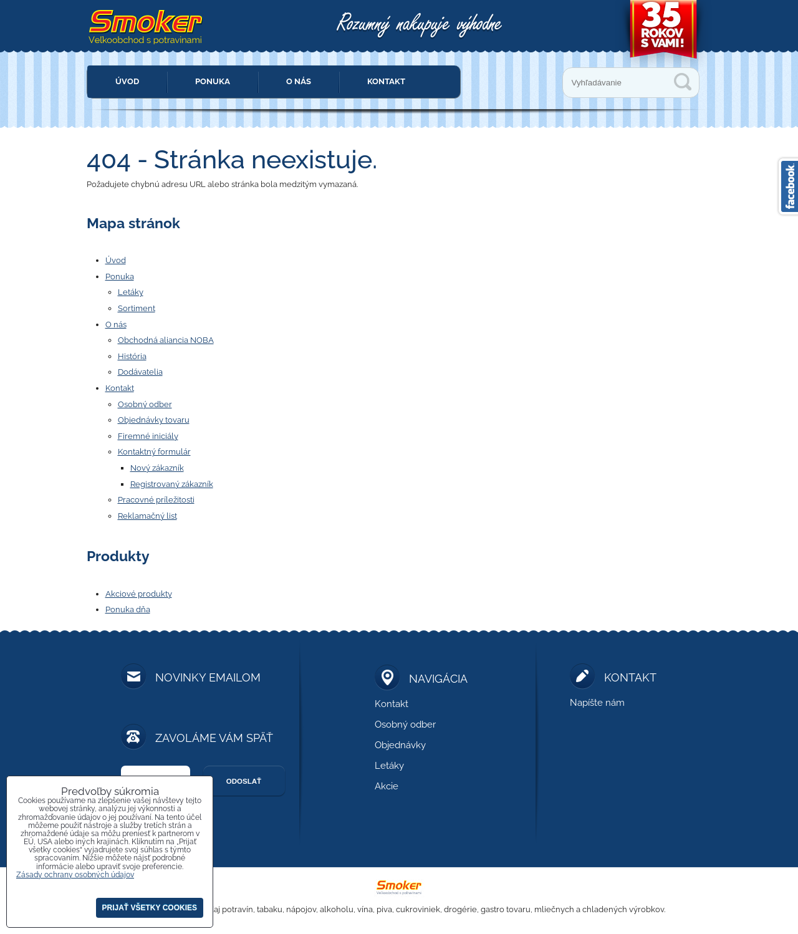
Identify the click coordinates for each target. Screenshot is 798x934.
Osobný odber (145, 404)
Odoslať (243, 781)
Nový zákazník (157, 468)
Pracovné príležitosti (156, 499)
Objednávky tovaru (154, 420)
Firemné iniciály (148, 436)
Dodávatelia (140, 372)
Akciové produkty (138, 594)
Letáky (130, 292)
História (132, 356)
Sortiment (136, 308)
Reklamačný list (147, 516)
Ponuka (212, 81)
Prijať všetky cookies (149, 907)
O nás (298, 81)
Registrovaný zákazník (171, 484)
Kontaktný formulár (154, 451)
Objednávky (400, 745)
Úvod (127, 81)
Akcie (386, 786)
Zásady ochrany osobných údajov (75, 874)
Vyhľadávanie (682, 81)
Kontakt (386, 81)
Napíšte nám (597, 702)
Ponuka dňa (127, 609)
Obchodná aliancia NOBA (166, 340)
